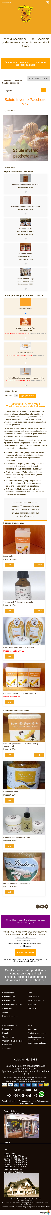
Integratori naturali (9, 1025)
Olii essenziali (8, 1037)
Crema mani (7, 1045)
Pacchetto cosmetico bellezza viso (16, 837)
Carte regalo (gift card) (37, 1043)
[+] (39, 755)
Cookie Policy (35, 1207)
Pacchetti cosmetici (10, 1016)
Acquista (39, 565)
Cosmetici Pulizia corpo (12, 1004)
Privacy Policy (45, 1207)
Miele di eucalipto (25, 254)
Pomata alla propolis (26, 353)
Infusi (30, 1025)
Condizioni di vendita (8, 1207)
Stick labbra (7, 1049)
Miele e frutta (33, 997)
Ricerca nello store (38, 78)
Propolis (5, 1033)
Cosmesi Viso (8, 993)
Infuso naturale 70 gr (25, 279)
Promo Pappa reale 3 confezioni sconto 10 (19, 693)
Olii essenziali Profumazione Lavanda (18, 602)
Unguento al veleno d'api (25, 328)
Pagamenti (26, 1207)
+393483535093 (22, 1095)
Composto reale (25, 229)
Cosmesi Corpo (8, 997)
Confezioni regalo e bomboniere (36, 1038)
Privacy (37, 944)
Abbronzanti (7, 1008)
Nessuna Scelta (25, 308)
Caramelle (32, 1008)
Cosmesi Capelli (9, 1001)
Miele (30, 993)
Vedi (9, 565)
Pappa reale (8, 556)
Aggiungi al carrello (27, 396)
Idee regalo (32, 1029)
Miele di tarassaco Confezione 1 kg (17, 883)
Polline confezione (10, 792)
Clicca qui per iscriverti (25, 953)
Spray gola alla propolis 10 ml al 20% (25, 184)
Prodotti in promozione (37, 1033)
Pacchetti (7, 81)
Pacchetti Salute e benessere (12, 82)
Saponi (5, 1012)
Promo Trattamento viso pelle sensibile (18, 648)
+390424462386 (24, 1090)
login (9, 2)
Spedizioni (19, 1207)
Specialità (32, 1004)
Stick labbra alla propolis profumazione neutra (25, 378)
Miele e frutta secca (36, 1001)
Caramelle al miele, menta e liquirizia (25, 207)
